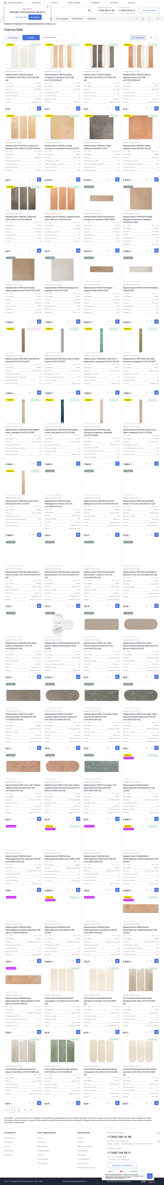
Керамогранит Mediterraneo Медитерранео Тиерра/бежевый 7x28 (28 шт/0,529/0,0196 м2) (22, 1001)
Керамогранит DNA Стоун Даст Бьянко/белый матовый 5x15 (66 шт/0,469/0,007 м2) (98, 646)
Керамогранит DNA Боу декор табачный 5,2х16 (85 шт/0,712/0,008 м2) (100, 77)
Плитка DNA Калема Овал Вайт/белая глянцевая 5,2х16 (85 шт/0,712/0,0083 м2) (101, 1072)
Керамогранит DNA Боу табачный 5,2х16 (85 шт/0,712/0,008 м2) (20, 218)
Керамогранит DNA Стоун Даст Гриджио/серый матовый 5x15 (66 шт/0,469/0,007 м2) (20, 717)
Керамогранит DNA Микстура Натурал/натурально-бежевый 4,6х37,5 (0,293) (98, 432)
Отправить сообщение (122, 1165)
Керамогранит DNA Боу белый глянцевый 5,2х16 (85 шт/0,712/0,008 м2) (22, 77)
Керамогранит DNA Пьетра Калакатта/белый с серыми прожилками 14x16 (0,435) (62, 646)
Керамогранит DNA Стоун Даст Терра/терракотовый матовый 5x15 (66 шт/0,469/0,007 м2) (23, 788)
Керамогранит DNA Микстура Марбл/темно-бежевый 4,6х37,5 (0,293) (22, 431)
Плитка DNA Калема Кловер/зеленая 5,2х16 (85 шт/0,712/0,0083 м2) (61, 1070)
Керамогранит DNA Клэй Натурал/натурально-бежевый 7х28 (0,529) (99, 218)
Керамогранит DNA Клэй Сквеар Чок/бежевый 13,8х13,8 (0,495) (61, 289)
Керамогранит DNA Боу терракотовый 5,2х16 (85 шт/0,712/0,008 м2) (62, 218)
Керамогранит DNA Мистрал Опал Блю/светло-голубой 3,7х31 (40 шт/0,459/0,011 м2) (99, 575)
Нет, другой (20, 17)
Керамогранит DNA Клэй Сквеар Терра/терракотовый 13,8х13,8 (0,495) (22, 289)
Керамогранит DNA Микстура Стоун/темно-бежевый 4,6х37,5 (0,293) (140, 431)
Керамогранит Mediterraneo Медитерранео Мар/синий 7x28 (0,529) (62, 857)
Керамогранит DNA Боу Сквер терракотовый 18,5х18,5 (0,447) (137, 147)
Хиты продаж (42, 1159)
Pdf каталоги (77, 18)
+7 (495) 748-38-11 (126, 10)
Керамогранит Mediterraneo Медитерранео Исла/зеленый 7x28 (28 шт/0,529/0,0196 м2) (22, 859)
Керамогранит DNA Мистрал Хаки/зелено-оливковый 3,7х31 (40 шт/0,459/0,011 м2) (21, 646)
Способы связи (149, 10)
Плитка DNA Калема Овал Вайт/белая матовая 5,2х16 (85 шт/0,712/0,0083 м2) (139, 1072)
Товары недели (43, 1150)
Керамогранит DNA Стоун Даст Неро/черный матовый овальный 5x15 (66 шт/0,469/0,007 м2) (140, 717)
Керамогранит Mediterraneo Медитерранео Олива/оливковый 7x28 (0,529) (140, 859)
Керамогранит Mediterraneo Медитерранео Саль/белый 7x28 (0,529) (59, 930)
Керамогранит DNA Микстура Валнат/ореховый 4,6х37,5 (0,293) (22, 360)
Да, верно (35, 17)
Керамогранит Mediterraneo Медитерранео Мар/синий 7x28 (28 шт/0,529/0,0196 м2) (100, 859)
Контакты (131, 2)
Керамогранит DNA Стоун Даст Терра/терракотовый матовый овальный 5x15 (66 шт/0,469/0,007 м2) (62, 788)
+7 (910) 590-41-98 (105, 10)
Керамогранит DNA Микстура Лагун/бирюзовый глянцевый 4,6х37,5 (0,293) (101, 360)
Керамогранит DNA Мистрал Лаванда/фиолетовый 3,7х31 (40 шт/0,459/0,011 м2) (62, 575)
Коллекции (13, 37)
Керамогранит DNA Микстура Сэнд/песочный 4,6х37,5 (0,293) (21, 502)
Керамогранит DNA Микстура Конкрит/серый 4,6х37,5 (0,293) (62, 360)
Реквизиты (9, 1150)
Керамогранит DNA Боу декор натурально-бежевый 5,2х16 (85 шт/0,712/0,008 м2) (59, 77)
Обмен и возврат (74, 2)
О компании (36, 2)
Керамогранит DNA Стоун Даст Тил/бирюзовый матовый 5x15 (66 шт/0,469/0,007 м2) (100, 788)
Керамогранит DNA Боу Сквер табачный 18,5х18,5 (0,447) (97, 147)
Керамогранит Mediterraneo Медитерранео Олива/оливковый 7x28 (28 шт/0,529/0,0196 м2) (22, 930)
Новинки (41, 1142)
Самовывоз (95, 2)
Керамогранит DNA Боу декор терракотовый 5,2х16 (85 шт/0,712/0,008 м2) (136, 77)
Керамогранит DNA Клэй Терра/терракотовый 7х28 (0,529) (98, 289)
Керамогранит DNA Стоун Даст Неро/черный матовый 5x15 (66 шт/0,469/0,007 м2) (101, 717)
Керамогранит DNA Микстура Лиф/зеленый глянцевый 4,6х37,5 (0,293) (139, 360)
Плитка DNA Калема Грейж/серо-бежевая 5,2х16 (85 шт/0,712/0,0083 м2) (139, 1001)
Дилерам (8, 1142)
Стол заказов (62, 18)
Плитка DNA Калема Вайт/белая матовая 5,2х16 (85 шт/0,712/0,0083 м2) (100, 1001)
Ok (150, 1176)
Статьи (7, 1146)
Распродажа (42, 1146)
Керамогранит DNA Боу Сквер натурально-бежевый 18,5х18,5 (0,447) (62, 147)
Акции (40, 1138)
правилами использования (115, 1177)
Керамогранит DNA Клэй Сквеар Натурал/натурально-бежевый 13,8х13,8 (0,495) (137, 219)
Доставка (114, 2)
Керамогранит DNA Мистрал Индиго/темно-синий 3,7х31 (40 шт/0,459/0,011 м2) (23, 575)
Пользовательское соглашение (119, 1181)
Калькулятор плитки (86, 1167)
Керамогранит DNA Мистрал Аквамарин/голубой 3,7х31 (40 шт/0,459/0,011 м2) (58, 504)
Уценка (40, 1155)
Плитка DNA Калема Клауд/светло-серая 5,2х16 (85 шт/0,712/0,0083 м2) (22, 1070)
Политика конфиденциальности (75, 1181)
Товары (31, 37)
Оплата (54, 2)
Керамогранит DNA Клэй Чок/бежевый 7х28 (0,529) (140, 289)
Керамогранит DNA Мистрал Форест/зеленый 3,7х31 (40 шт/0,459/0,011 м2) (140, 573)
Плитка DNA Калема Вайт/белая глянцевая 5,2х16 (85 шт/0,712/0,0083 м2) (62, 1001)
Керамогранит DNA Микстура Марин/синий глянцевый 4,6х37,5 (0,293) (62, 431)
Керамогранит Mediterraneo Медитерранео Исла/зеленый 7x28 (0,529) (139, 788)
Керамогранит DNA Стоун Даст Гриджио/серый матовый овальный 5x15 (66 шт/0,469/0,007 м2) (61, 717)
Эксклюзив (42, 1163)
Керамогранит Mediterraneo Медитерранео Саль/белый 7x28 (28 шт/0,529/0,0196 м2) (100, 930)
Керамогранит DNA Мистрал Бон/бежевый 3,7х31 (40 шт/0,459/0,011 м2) (101, 502)
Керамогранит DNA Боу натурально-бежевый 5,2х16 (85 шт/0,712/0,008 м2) (22, 147)
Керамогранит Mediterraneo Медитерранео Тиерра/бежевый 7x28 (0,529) (140, 930)
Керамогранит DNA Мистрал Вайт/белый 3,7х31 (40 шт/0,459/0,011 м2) (139, 502)
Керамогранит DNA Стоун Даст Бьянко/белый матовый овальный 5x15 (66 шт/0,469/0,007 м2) (140, 646)
